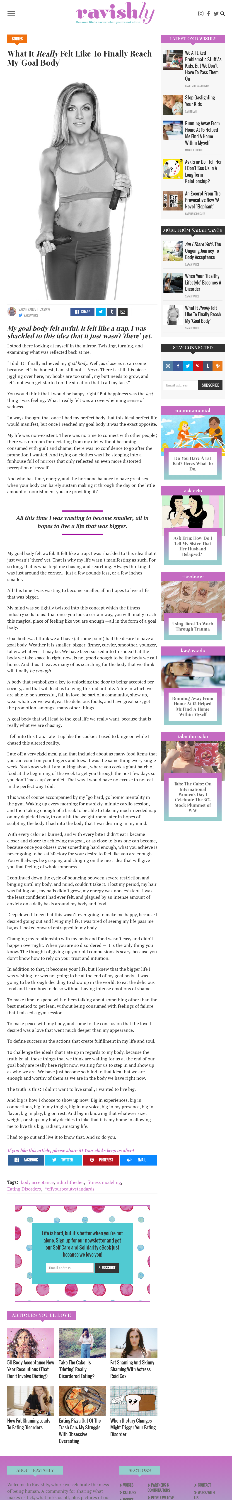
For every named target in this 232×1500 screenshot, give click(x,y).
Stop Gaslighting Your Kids (200, 100)
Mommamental (192, 410)
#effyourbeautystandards (69, 1189)
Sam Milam (191, 111)
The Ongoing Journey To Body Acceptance (203, 250)
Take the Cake (193, 746)
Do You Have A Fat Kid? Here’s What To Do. (192, 463)
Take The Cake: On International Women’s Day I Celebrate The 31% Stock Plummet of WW (193, 806)
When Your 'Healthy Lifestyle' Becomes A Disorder (203, 282)
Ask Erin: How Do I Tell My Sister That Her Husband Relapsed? (192, 546)
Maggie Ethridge (194, 150)
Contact (204, 1485)
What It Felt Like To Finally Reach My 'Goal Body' (203, 314)
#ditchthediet (70, 1182)
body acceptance (37, 1182)
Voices (128, 1485)
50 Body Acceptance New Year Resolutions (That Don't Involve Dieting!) (30, 1369)
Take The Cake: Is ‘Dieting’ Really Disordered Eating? (77, 1369)
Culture (129, 1492)
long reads (193, 655)
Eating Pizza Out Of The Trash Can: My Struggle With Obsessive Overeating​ (80, 1430)
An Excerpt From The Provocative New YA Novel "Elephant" (202, 200)
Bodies (17, 39)
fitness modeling (104, 1182)
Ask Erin (193, 490)
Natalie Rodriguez (195, 213)
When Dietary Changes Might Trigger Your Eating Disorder (132, 1427)
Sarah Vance (27, 309)
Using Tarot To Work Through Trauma (192, 628)
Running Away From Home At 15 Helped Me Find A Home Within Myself (202, 133)
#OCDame (193, 576)
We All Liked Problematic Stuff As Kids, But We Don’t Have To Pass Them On (203, 65)
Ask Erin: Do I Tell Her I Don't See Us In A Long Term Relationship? (203, 171)
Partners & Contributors (158, 1487)
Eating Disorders (24, 1189)
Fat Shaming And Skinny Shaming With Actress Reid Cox (132, 1369)
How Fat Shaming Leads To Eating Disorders (28, 1424)
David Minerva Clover (197, 86)
